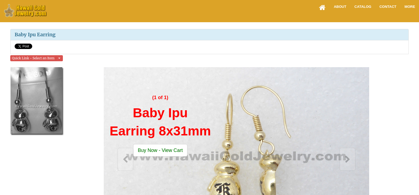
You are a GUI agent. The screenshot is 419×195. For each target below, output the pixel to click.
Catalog (363, 7)
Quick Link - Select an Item (33, 58)
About (340, 7)
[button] (160, 150)
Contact (388, 7)
